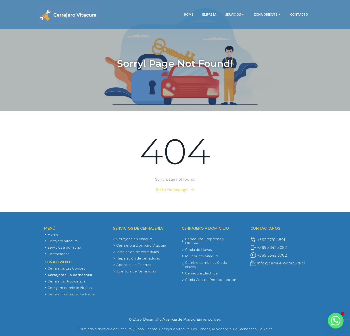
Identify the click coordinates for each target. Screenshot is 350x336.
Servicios (235, 14)
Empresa (209, 14)
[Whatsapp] (336, 322)
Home (188, 14)
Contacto (299, 14)
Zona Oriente (267, 14)
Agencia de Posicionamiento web (191, 319)
